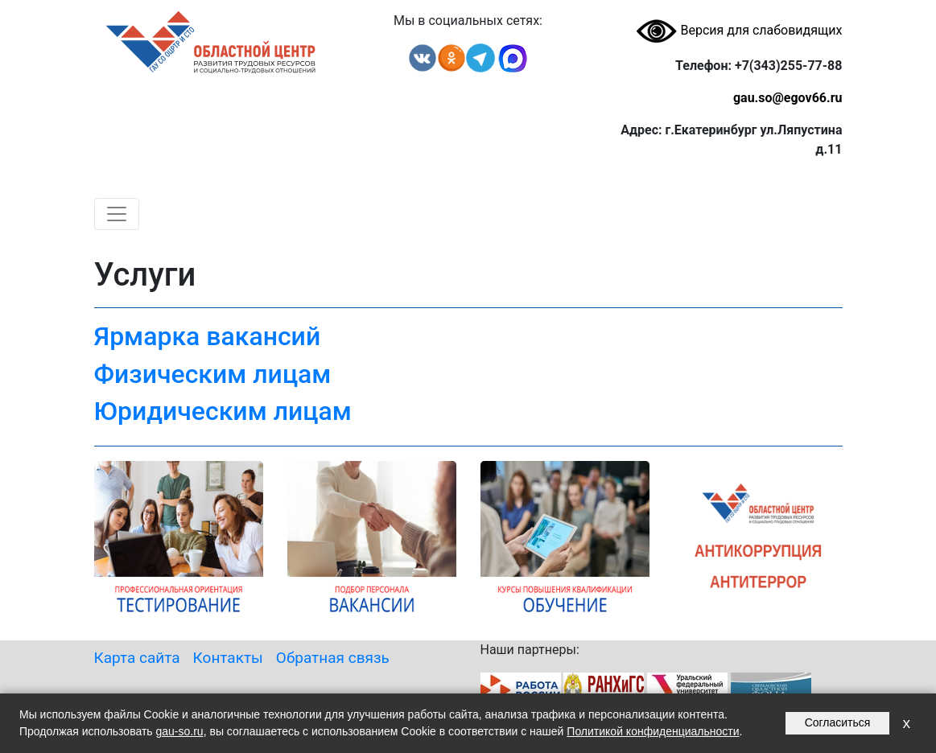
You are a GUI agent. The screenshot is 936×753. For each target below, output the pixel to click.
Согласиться (838, 722)
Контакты (228, 657)
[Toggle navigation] (116, 214)
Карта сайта (137, 657)
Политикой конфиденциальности (653, 731)
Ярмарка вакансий (207, 336)
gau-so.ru (180, 731)
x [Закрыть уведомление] (906, 722)
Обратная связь (333, 657)
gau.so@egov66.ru (788, 97)
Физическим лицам (213, 374)
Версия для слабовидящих (739, 30)
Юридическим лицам (223, 411)
